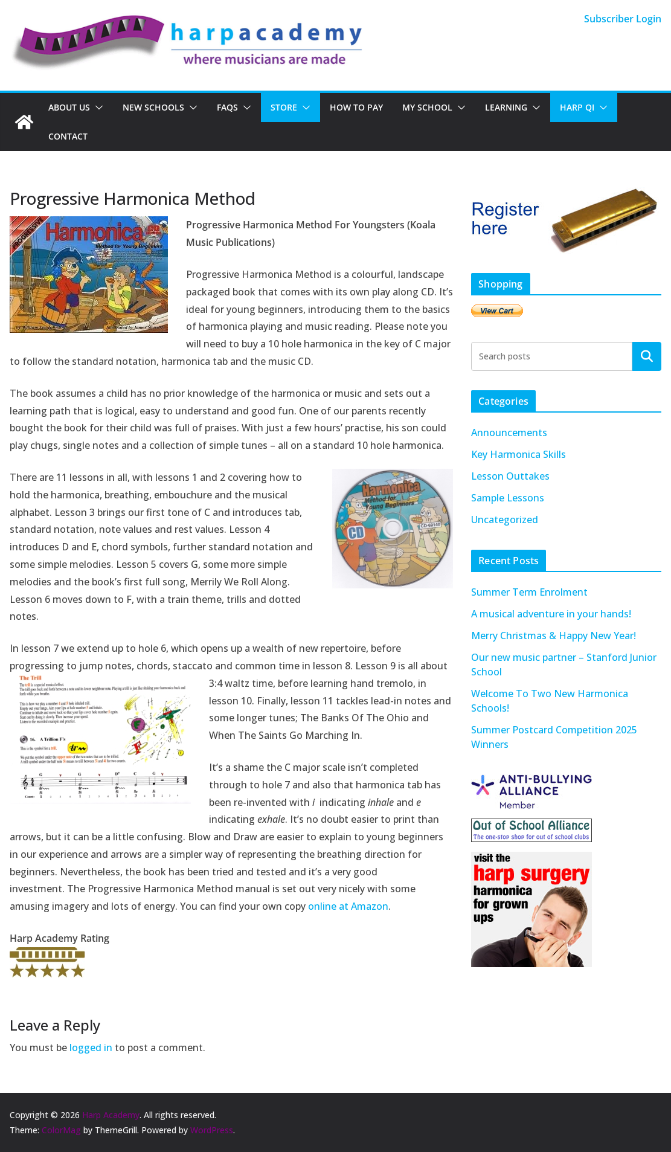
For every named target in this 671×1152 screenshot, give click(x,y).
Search (646, 355)
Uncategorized (504, 519)
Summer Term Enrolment (529, 592)
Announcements (509, 432)
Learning (506, 107)
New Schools (153, 107)
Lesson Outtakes (510, 476)
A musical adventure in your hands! (551, 613)
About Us (69, 107)
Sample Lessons (507, 497)
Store (284, 107)
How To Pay (356, 107)
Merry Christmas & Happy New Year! (553, 635)
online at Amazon (348, 906)
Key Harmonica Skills (518, 454)
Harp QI (577, 107)
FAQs (227, 107)
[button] (96, 107)
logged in (90, 1047)
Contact (68, 136)
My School (427, 107)
